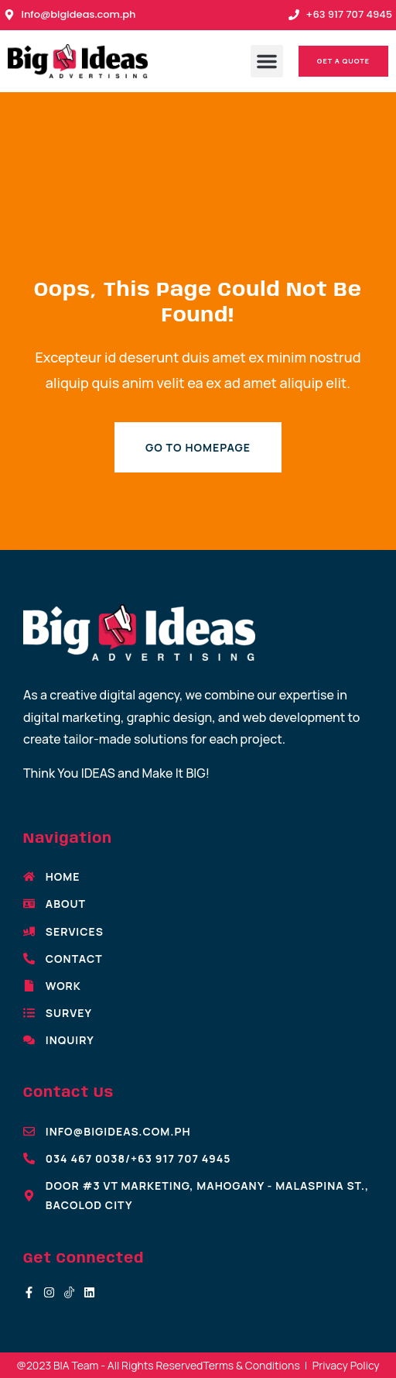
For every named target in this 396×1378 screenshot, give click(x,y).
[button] (267, 61)
